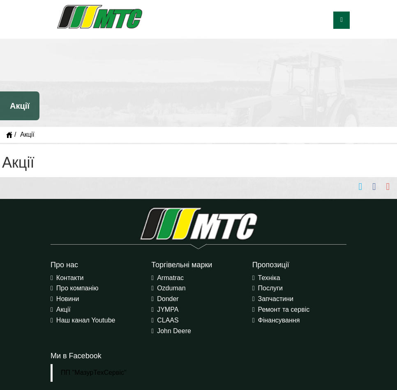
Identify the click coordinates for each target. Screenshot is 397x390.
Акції (63, 309)
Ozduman (171, 288)
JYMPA (167, 309)
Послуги (270, 288)
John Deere (174, 330)
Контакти (70, 277)
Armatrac (170, 277)
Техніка (269, 277)
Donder (167, 298)
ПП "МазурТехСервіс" (94, 372)
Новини (67, 298)
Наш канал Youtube (85, 320)
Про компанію (77, 288)
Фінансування (279, 320)
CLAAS (167, 320)
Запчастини (276, 298)
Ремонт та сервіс (284, 309)
